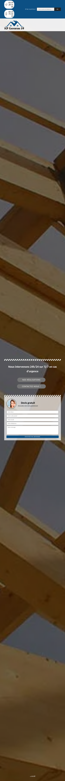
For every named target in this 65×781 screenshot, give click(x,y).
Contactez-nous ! (31, 386)
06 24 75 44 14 (9, 13)
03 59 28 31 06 (9, 4)
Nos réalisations (31, 380)
